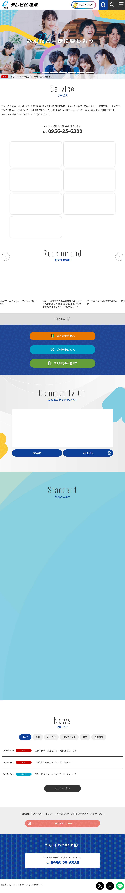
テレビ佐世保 (21, 5)
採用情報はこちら (49, 823)
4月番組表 (97, 453)
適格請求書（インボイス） (90, 813)
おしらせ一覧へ (62, 788)
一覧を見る (59, 318)
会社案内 (26, 813)
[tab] (36, 72)
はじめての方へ (62, 336)
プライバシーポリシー (43, 813)
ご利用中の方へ (62, 349)
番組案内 (37, 453)
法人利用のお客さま (62, 363)
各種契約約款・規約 (66, 813)
